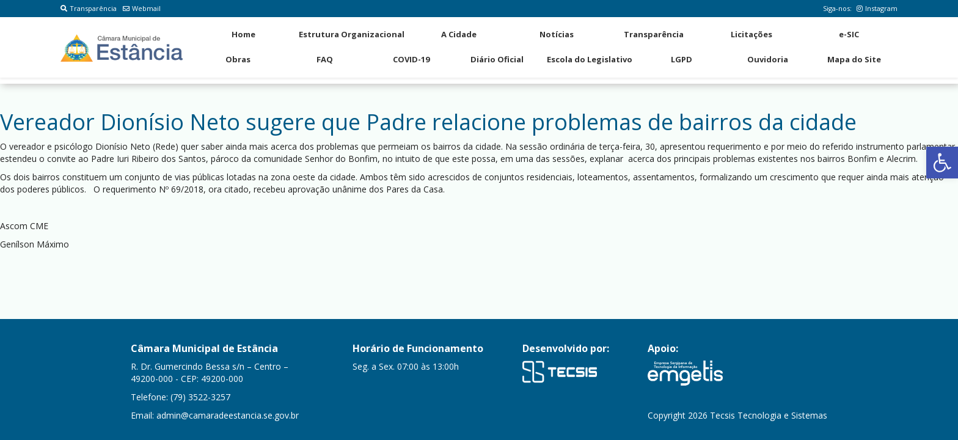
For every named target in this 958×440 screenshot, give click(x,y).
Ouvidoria (767, 59)
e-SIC (849, 34)
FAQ (324, 59)
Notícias (556, 34)
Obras (237, 59)
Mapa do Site (854, 59)
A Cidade (459, 34)
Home (243, 34)
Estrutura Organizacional (351, 34)
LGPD (681, 59)
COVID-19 (411, 59)
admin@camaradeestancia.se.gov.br (227, 415)
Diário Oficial (497, 59)
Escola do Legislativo (589, 59)
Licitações (751, 34)
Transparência (88, 8)
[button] (942, 162)
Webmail (142, 8)
